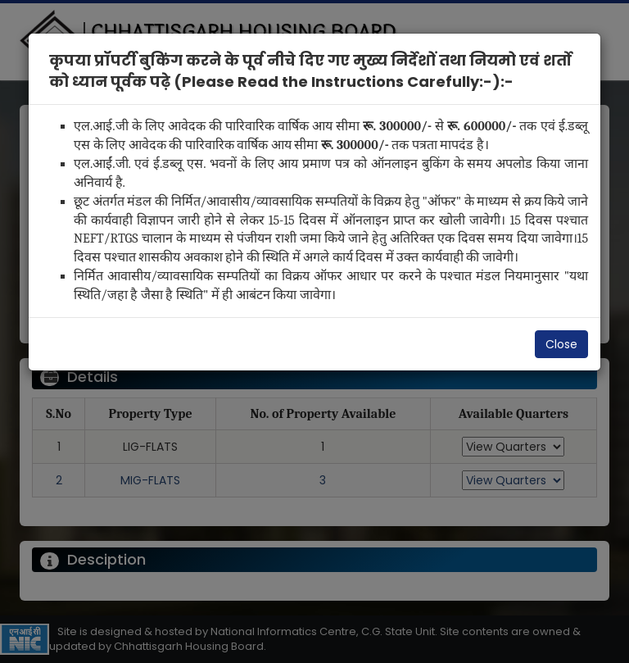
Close (561, 344)
